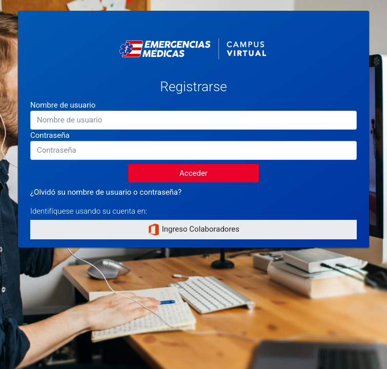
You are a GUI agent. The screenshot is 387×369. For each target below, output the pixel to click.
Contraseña (50, 135)
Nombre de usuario (62, 105)
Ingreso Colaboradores (193, 229)
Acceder (193, 173)
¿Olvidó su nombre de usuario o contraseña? (105, 192)
